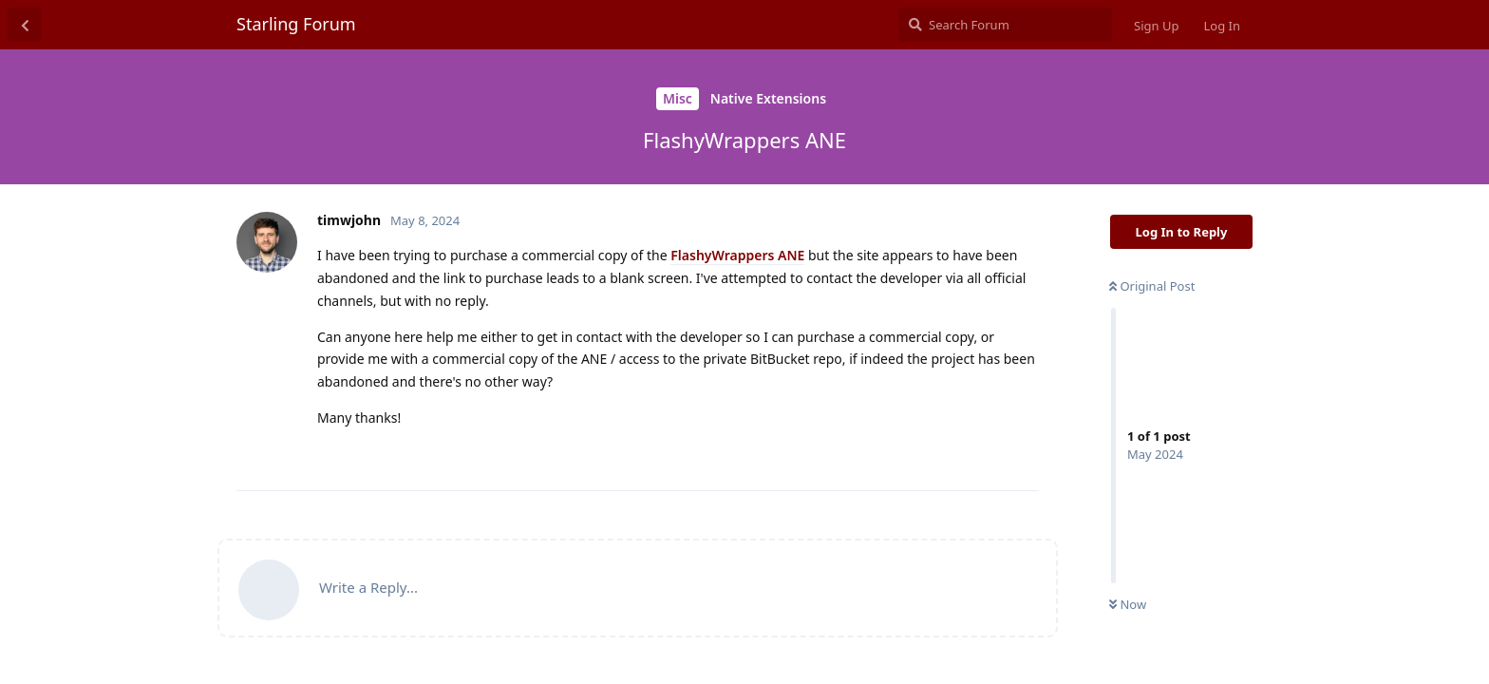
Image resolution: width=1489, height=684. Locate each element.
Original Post (1152, 285)
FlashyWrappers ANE (737, 255)
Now (1127, 604)
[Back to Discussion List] (25, 25)
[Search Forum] (1005, 25)
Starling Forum (296, 23)
